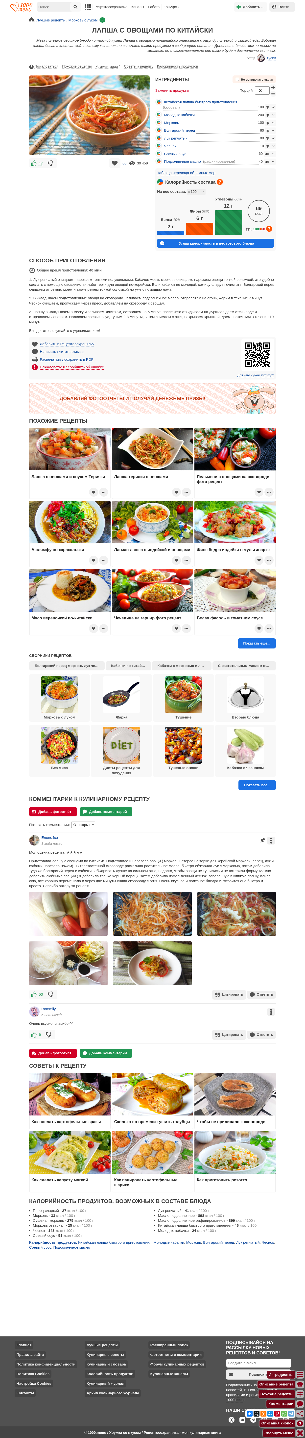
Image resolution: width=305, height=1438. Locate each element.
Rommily (48, 1008)
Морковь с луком (59, 697)
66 (124, 163)
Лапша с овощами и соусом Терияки (68, 476)
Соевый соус (175, 154)
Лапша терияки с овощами (141, 476)
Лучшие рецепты (102, 1344)
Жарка (121, 697)
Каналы (137, 7)
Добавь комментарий (105, 811)
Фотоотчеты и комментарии (176, 1353)
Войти (280, 7)
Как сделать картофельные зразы (66, 1120)
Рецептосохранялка (111, 7)
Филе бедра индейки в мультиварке (233, 549)
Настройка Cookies (34, 1382)
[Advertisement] (89, 203)
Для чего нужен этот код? (255, 375)
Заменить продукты (172, 90)
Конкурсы (171, 7)
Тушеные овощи (183, 748)
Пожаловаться (43, 66)
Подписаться (250, 1373)
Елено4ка (49, 837)
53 (41, 994)
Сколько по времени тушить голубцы (152, 1120)
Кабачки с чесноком (245, 748)
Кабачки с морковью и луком (183, 666)
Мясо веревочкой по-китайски (62, 618)
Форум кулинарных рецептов (177, 1363)
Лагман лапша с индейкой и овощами (152, 549)
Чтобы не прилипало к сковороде (231, 1120)
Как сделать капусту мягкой (59, 1179)
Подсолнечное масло (182, 161)
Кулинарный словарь (106, 1363)
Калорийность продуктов (177, 66)
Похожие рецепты (77, 66)
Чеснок (170, 146)
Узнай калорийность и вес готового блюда (207, 243)
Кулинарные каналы (169, 1373)
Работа (154, 7)
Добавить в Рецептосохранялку (67, 344)
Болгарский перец (179, 130)
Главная (24, 1344)
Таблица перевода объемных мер (186, 173)
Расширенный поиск (169, 1344)
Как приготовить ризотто (222, 1179)
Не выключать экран (254, 79)
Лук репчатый (176, 138)
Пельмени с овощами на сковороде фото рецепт (233, 479)
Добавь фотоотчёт (51, 811)
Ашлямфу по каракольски (57, 549)
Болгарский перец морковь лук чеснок (69, 666)
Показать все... (257, 785)
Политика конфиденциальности (46, 1363)
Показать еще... (256, 643)
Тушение (183, 697)
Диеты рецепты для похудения (121, 751)
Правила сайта (30, 1353)
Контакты (25, 1392)
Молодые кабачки (179, 115)
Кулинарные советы (105, 1353)
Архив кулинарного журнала (113, 1392)
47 (41, 163)
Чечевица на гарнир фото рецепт (147, 618)
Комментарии (107, 66)
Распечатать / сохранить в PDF (67, 359)
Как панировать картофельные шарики (145, 1181)
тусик (266, 58)
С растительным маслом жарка (246, 666)
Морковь (171, 123)
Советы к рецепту (138, 66)
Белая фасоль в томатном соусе (230, 618)
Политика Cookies (33, 1373)
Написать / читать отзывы (62, 351)
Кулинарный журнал (105, 1382)
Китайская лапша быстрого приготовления (200, 102)
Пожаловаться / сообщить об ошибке (72, 367)
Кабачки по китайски (129, 666)
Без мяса (59, 748)
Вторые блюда (245, 697)
